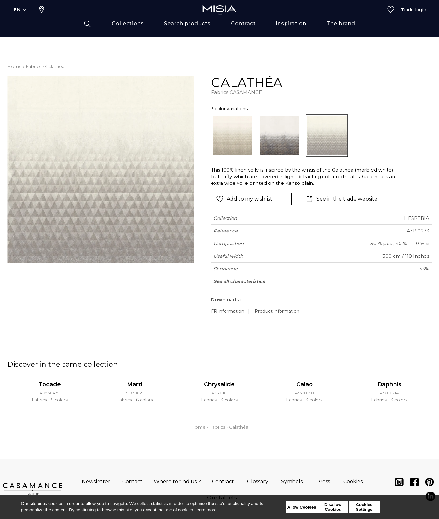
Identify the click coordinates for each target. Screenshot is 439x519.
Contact (132, 482)
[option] (232, 135)
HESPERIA (416, 218)
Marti (134, 384)
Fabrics (33, 66)
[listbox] (299, 135)
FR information (227, 311)
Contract (223, 482)
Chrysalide (219, 384)
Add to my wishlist (244, 199)
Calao (304, 384)
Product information (277, 311)
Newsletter (96, 482)
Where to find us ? (177, 482)
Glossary (257, 482)
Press (323, 482)
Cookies (353, 482)
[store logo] (219, 19)
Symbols (292, 482)
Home (14, 66)
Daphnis (389, 384)
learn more (206, 509)
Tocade (50, 384)
